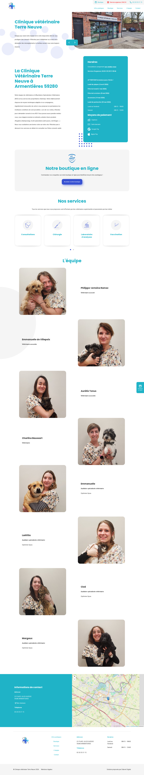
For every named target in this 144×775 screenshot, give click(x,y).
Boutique (110, 8)
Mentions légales (46, 769)
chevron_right (75, 42)
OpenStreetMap (134, 726)
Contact (137, 8)
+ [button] (74, 676)
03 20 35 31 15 (19, 712)
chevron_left (69, 42)
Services (120, 8)
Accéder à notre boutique (72, 182)
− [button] (74, 679)
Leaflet (127, 726)
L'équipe (129, 8)
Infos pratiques (99, 8)
